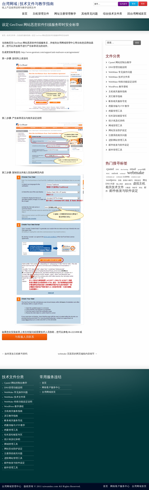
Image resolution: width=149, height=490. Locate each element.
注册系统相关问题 (118, 135)
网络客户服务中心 (51, 387)
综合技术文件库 (112, 13)
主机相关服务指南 (118, 91)
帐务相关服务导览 (118, 101)
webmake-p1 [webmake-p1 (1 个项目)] (110, 177)
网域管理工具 (115, 125)
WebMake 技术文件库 (119, 77)
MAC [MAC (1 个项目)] (108, 173)
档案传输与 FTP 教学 (119, 106)
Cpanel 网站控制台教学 (120, 62)
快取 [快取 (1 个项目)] (119, 180)
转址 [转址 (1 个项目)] (140, 187)
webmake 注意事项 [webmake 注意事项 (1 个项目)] (122, 177)
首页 (24, 13)
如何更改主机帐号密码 (15, 354)
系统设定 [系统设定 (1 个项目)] (137, 180)
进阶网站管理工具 (118, 140)
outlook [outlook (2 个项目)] (115, 173)
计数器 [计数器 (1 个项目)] (127, 187)
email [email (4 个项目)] (133, 169)
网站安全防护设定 (118, 130)
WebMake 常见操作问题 (120, 72)
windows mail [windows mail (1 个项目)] (135, 177)
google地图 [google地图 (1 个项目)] (142, 169)
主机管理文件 (41, 13)
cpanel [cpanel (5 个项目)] (110, 169)
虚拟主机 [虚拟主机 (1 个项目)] (128, 184)
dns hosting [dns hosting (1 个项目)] (124, 169)
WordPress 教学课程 (118, 86)
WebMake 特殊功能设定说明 (123, 82)
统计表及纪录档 (116, 120)
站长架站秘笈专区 (118, 116)
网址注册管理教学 (65, 13)
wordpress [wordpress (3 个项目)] (111, 180)
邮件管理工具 (115, 150)
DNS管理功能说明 (118, 67)
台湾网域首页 (49, 392)
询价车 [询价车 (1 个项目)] (134, 187)
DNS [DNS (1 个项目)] (117, 169)
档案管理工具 (115, 111)
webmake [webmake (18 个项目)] (135, 172)
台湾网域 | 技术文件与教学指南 (28, 4)
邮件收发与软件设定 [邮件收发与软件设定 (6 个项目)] (123, 191)
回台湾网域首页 (136, 13)
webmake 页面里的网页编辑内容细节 (77, 354)
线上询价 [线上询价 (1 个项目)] (119, 184)
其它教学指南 (115, 96)
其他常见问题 (89, 13)
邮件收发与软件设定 (119, 145)
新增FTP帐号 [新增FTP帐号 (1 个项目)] (128, 180)
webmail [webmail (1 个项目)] (122, 173)
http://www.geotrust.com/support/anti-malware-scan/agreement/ (50, 52)
